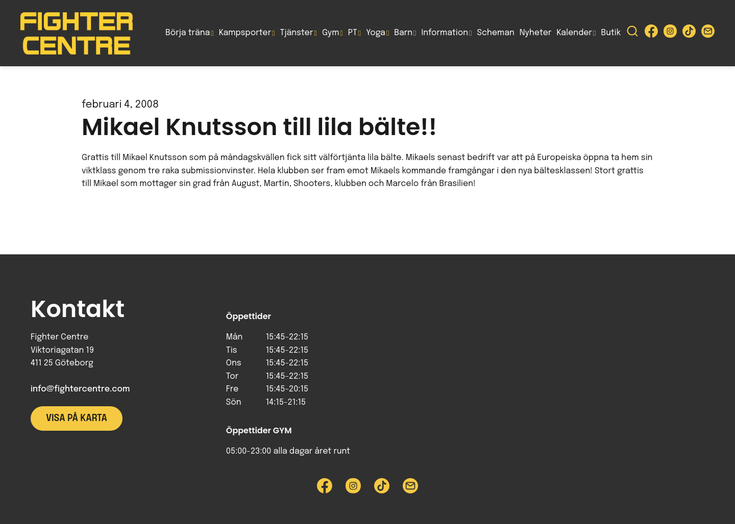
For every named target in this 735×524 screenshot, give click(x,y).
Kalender (574, 33)
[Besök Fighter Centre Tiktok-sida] (689, 33)
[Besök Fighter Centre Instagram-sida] (670, 33)
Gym (330, 33)
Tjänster (296, 33)
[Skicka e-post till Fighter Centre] (708, 33)
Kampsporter (245, 33)
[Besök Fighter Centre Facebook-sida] (651, 33)
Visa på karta (76, 418)
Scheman (495, 33)
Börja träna (187, 33)
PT (352, 33)
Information (445, 33)
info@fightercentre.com (80, 389)
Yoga (375, 33)
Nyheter (536, 33)
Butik (611, 33)
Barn (403, 33)
